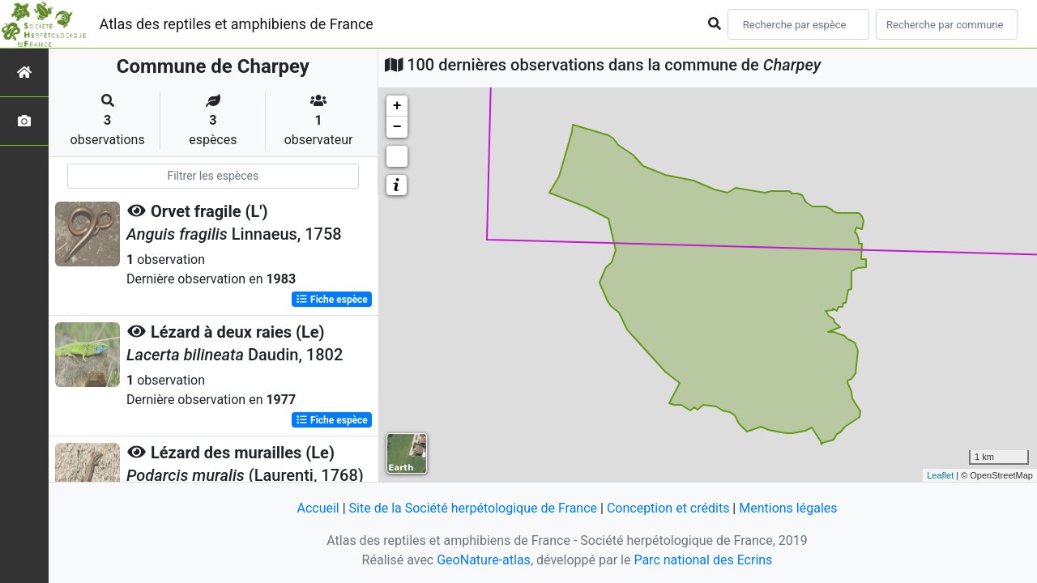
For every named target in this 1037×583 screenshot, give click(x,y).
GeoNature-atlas (484, 560)
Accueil (318, 508)
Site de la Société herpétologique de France (473, 508)
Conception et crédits (668, 508)
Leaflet (940, 475)
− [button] (397, 127)
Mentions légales (788, 508)
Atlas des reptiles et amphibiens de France (236, 23)
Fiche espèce (332, 299)
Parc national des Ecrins (703, 560)
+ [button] (397, 106)
